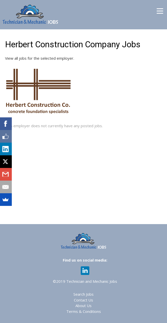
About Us (83, 305)
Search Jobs (83, 294)
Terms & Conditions (83, 311)
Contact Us (83, 300)
